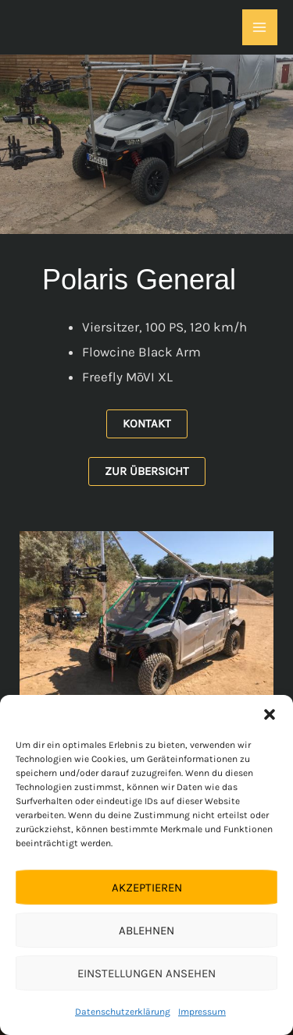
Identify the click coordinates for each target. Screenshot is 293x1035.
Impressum (202, 1011)
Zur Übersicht (147, 471)
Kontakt (147, 423)
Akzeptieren (147, 888)
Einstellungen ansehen (146, 973)
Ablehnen (146, 930)
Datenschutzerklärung (122, 1011)
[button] (269, 714)
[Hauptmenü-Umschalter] (260, 27)
